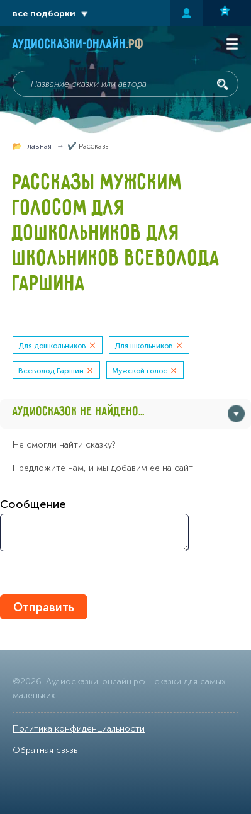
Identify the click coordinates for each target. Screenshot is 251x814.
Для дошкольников (52, 345)
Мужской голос (139, 370)
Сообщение (33, 504)
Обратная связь (45, 750)
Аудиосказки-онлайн (78, 45)
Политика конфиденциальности (79, 728)
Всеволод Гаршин (51, 370)
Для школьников (143, 345)
